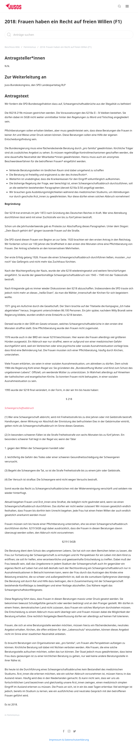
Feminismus (30, 47)
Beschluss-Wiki (12, 47)
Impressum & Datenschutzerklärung (69, 739)
